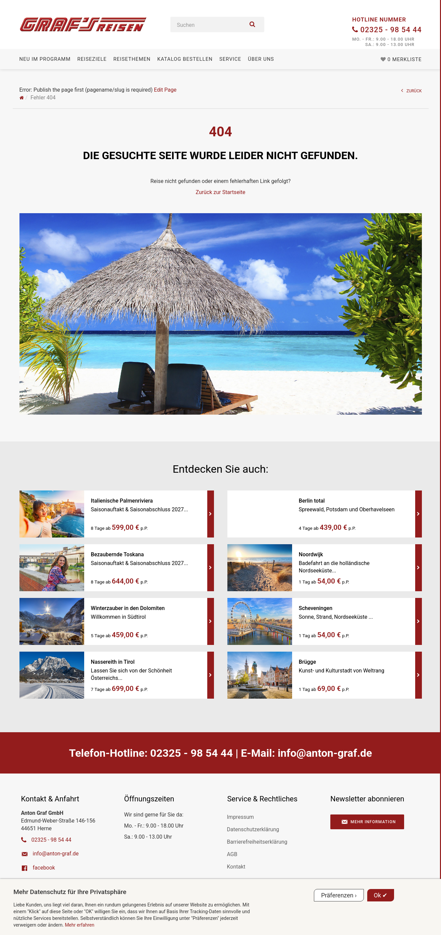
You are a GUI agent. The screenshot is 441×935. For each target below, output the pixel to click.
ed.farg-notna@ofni (325, 753)
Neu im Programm (45, 59)
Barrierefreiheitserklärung (257, 842)
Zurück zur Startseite (220, 192)
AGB (232, 854)
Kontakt (236, 866)
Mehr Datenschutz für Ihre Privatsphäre (69, 892)
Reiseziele (92, 59)
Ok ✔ (381, 895)
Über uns (261, 59)
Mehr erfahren (79, 925)
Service (230, 59)
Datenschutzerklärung (253, 829)
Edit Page (165, 90)
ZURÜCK (411, 90)
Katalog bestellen (185, 59)
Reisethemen (132, 59)
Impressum (240, 817)
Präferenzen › (338, 895)
